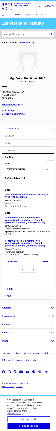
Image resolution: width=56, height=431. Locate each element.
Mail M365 (6, 353)
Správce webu (8, 387)
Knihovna (18, 353)
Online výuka (30, 360)
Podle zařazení (9, 42)
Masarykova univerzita (18, 383)
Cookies (19, 387)
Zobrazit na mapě (12, 104)
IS (9, 360)
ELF (52, 353)
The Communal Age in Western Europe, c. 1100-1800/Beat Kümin (26, 196)
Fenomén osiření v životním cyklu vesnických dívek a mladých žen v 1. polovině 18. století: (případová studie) (25, 220)
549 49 (8, 111)
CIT (3, 360)
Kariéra (6, 332)
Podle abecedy (27, 42)
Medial (45, 353)
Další (47, 261)
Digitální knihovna (31, 353)
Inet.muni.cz (17, 360)
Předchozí (11, 261)
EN (40, 5)
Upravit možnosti (15, 416)
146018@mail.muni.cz (13, 114)
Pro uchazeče (9, 316)
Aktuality (6, 308)
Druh (7, 163)
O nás (5, 341)
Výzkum (6, 324)
